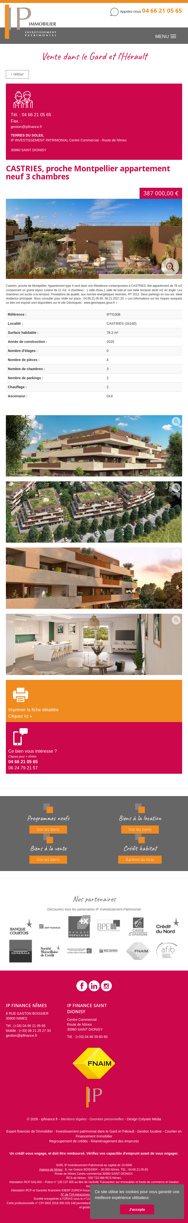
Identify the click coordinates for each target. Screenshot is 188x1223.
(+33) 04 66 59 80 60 (91, 1037)
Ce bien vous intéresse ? (32, 753)
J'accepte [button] (137, 1209)
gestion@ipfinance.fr (26, 127)
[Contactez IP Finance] (162, 11)
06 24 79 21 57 (23, 767)
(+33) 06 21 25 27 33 (35, 1031)
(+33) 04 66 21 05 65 (29, 1026)
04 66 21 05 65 (36, 114)
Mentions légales (74, 1119)
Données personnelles (107, 1119)
